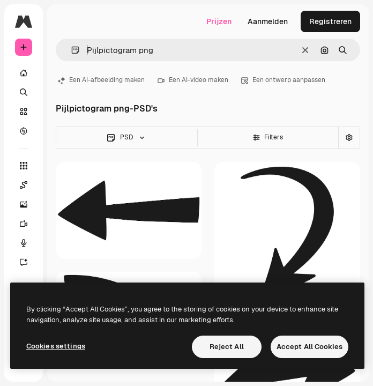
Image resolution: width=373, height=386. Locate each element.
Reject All (227, 346)
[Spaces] (29, 185)
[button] (71, 50)
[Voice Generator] (29, 242)
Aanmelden (268, 21)
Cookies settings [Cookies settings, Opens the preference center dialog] (55, 346)
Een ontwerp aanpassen (283, 80)
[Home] (23, 72)
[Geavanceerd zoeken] (349, 138)
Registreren (330, 21)
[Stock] (23, 111)
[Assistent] (29, 262)
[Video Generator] (29, 223)
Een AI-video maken (193, 80)
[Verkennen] (23, 130)
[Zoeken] (23, 92)
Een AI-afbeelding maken (101, 80)
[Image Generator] (29, 204)
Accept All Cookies (309, 346)
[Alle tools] (23, 165)
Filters (268, 137)
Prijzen (219, 21)
